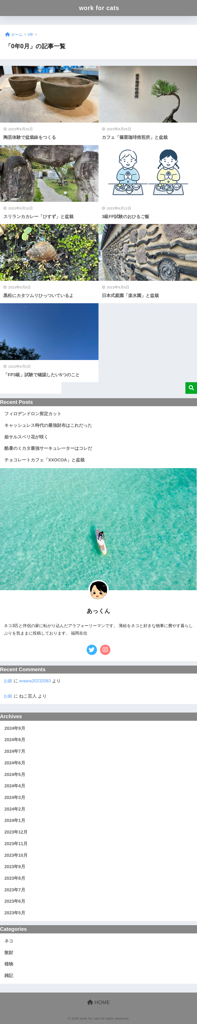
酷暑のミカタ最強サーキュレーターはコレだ (48, 448)
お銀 (8, 680)
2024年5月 (14, 774)
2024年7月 (14, 751)
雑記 (8, 975)
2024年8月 (14, 739)
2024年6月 (14, 763)
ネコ (8, 941)
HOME (98, 1002)
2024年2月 (14, 809)
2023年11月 (16, 843)
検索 (191, 388)
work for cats (99, 8)
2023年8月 (14, 878)
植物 (8, 964)
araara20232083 (35, 680)
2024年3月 (14, 797)
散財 (8, 952)
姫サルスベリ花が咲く (26, 437)
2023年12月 (16, 832)
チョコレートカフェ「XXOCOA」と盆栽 (44, 460)
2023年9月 (14, 866)
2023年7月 (14, 889)
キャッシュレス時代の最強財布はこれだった (48, 425)
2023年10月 (16, 855)
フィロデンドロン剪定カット (32, 413)
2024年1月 (14, 820)
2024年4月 (14, 785)
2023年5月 (14, 912)
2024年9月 (14, 728)
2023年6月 (14, 901)
